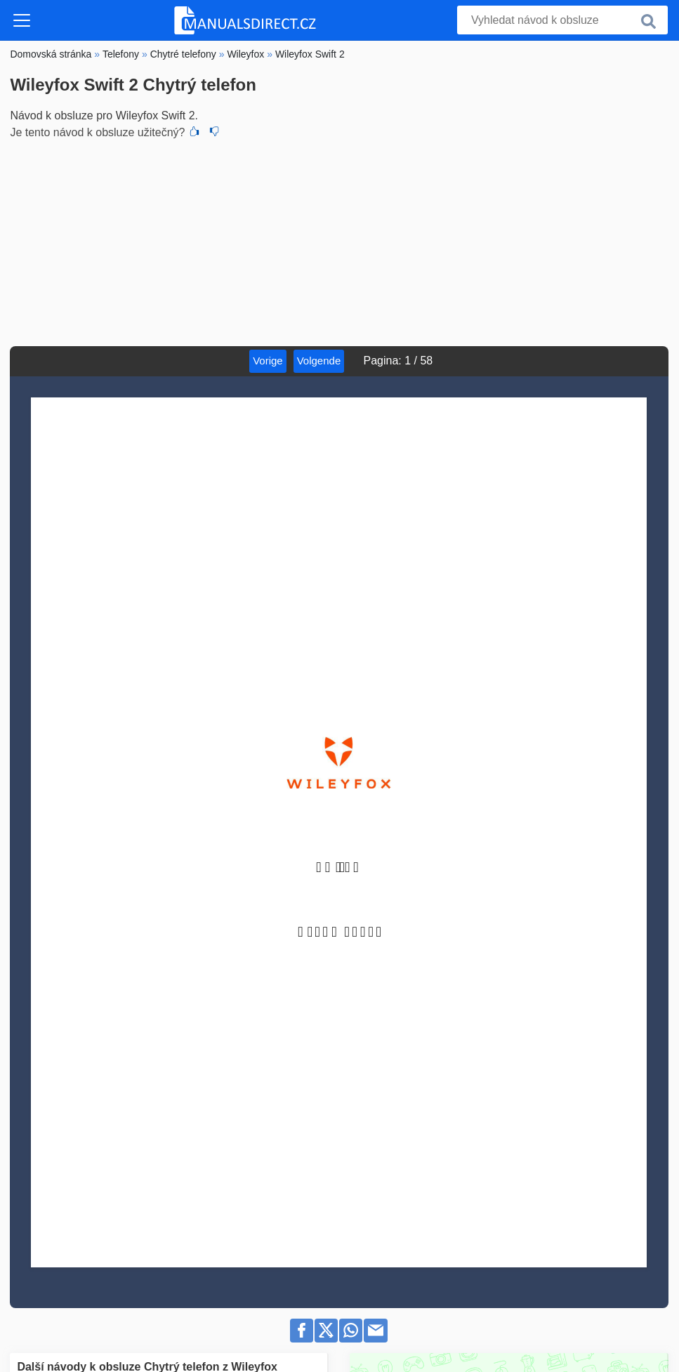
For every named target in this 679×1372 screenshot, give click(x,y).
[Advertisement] (339, 241)
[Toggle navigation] (21, 20)
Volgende (319, 361)
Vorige (268, 361)
